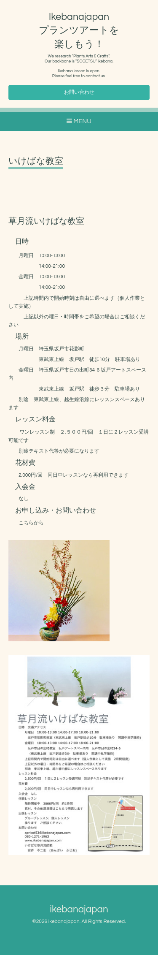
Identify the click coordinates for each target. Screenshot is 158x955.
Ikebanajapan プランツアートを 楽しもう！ (86, 30)
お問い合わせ (79, 92)
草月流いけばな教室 (46, 221)
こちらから (31, 523)
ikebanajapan (79, 909)
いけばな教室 (35, 161)
